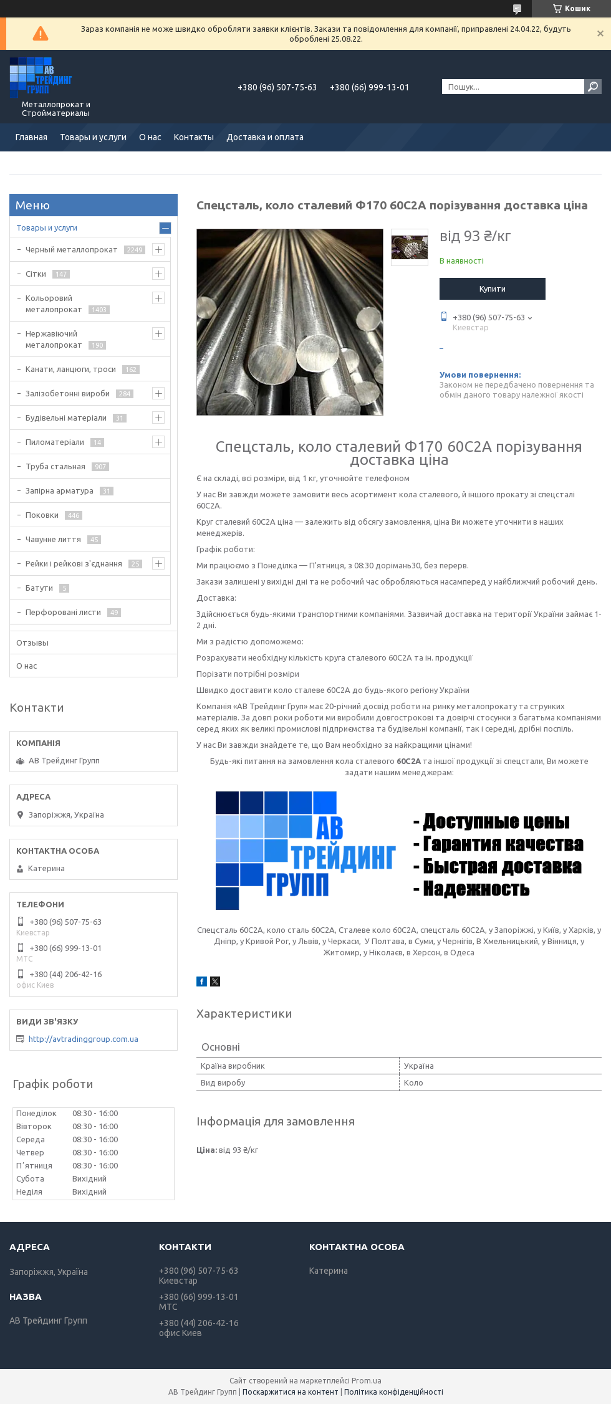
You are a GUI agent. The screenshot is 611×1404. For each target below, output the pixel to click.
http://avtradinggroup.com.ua (83, 1038)
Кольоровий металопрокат (54, 303)
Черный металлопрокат (72, 249)
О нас (150, 137)
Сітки (36, 273)
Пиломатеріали (55, 441)
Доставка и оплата (265, 137)
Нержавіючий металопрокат (54, 339)
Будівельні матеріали (66, 417)
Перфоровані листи (63, 612)
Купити (492, 288)
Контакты (194, 137)
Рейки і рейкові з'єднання (74, 563)
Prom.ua (367, 1381)
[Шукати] (593, 86)
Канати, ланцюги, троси (71, 369)
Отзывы (32, 642)
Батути (39, 587)
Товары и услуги (93, 137)
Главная (31, 137)
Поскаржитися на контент (291, 1392)
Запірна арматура (60, 490)
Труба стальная (55, 466)
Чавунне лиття (53, 539)
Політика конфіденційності (393, 1392)
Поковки (42, 514)
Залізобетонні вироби (68, 393)
